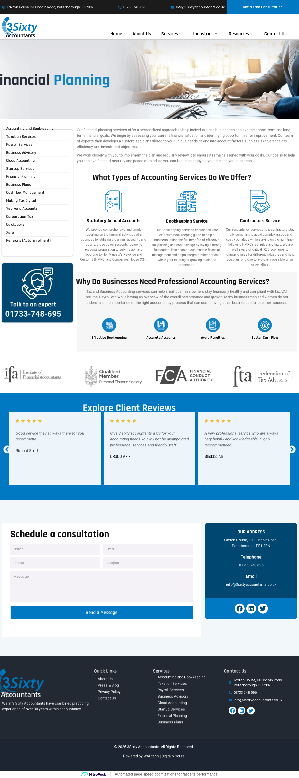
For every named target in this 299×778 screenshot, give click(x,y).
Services (171, 34)
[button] (6, 377)
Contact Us (275, 34)
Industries (205, 34)
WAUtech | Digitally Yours (164, 749)
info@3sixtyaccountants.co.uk (251, 584)
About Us (141, 34)
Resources (240, 34)
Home (116, 34)
